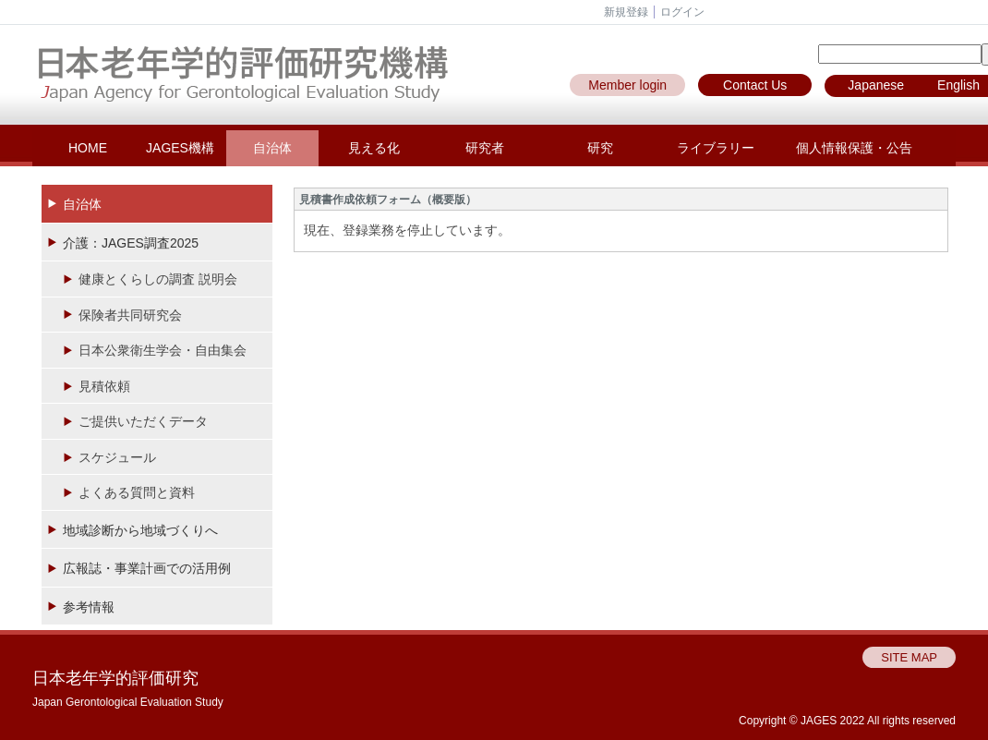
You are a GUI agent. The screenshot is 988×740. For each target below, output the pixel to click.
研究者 (484, 147)
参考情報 (88, 607)
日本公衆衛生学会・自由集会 (162, 350)
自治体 (272, 147)
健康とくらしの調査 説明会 (157, 279)
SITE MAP (909, 657)
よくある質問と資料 (136, 492)
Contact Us (755, 85)
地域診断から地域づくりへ (140, 530)
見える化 (374, 147)
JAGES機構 (180, 147)
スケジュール (117, 457)
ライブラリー (715, 147)
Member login (627, 85)
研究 (600, 147)
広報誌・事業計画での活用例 (147, 568)
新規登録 (626, 12)
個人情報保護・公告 (854, 147)
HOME (87, 147)
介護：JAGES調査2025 (131, 243)
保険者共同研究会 (130, 315)
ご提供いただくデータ (143, 421)
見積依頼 (104, 386)
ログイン (682, 12)
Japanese (876, 85)
